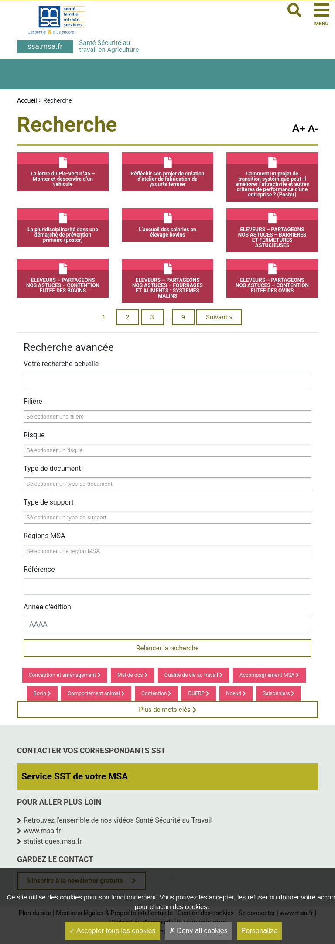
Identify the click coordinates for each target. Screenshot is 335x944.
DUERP (198, 693)
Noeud (236, 693)
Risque (34, 435)
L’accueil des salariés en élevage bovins (167, 223)
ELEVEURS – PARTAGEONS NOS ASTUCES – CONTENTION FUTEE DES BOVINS (63, 276)
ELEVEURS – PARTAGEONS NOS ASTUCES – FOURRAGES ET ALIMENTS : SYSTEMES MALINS (167, 279)
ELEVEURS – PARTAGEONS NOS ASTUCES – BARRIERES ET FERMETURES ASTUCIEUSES (272, 228)
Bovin (42, 693)
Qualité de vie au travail (193, 675)
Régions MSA (44, 536)
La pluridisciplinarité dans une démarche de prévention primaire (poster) (63, 225)
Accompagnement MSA (269, 675)
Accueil (27, 100)
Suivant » (219, 317)
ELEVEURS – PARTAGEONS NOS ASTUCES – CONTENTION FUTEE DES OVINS (272, 276)
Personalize (259, 930)
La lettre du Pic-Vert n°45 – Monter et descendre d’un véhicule (63, 169)
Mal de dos (132, 675)
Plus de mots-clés (167, 710)
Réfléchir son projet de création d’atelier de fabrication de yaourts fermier (167, 169)
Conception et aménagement (65, 675)
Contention (156, 693)
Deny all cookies (198, 930)
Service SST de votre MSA (74, 776)
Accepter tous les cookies (112, 930)
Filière (33, 401)
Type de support (49, 502)
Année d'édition (47, 607)
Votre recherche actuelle (61, 364)
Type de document (52, 468)
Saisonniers (278, 693)
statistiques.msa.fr (53, 841)
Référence (39, 569)
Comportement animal (96, 693)
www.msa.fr (42, 831)
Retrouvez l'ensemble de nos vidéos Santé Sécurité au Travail (118, 820)
